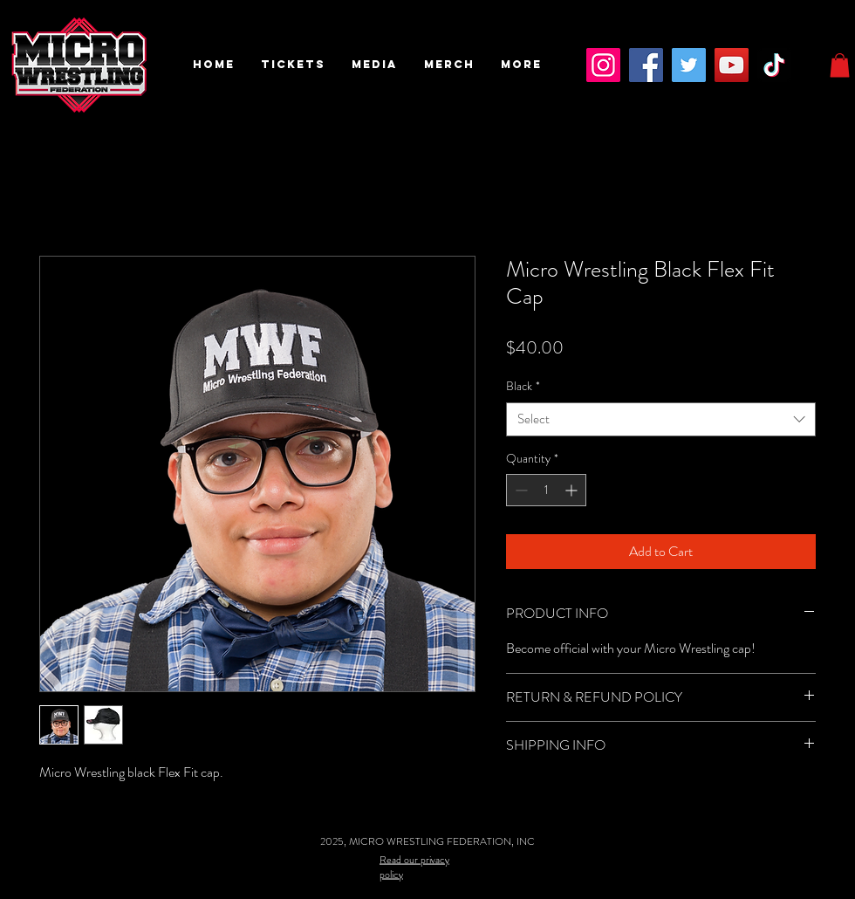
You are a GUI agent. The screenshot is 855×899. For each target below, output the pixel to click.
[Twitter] (689, 65)
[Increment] (573, 490)
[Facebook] (646, 65)
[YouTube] (732, 65)
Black (523, 386)
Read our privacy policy (414, 866)
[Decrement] (519, 490)
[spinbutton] (546, 490)
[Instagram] (603, 65)
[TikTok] (774, 65)
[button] (293, 64)
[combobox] (661, 419)
